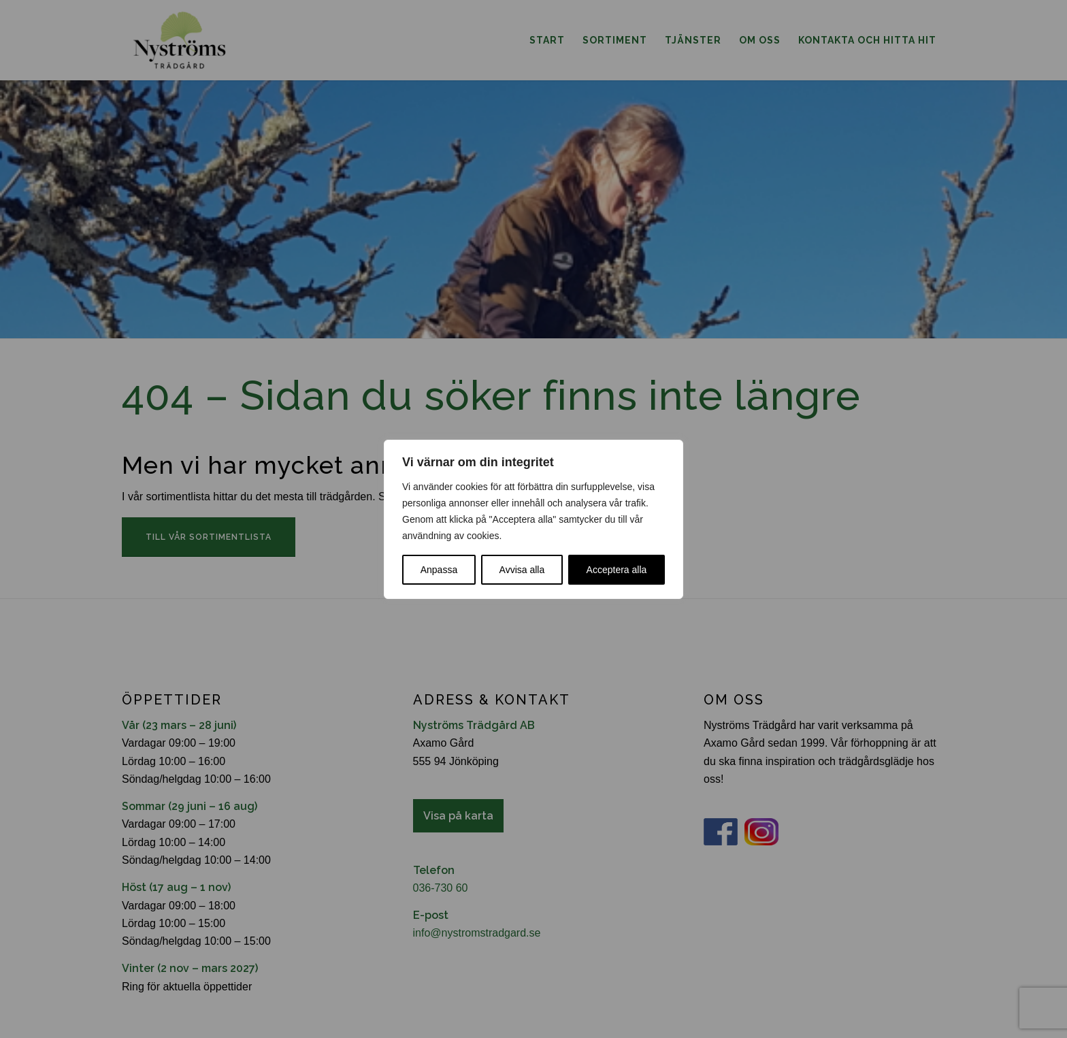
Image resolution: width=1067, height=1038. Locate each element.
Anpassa (439, 569)
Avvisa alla (522, 569)
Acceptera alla (617, 569)
